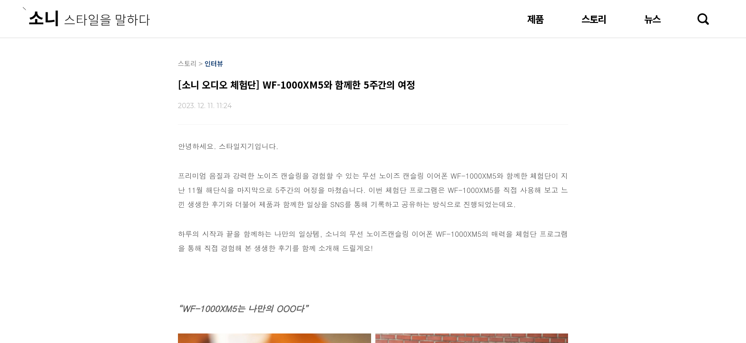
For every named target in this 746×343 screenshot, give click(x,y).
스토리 (593, 19)
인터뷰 (214, 63)
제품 (535, 19)
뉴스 (652, 19)
